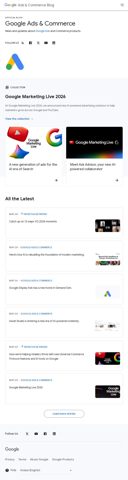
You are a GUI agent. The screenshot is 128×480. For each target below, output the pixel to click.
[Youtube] (46, 43)
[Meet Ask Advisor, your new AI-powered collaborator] (94, 171)
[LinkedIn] (54, 434)
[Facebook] (30, 43)
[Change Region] (46, 470)
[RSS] (23, 43)
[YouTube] (36, 434)
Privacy (10, 459)
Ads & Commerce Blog (36, 5)
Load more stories (64, 413)
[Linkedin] (54, 43)
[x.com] (38, 43)
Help (10, 470)
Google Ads (43, 31)
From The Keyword (33, 214)
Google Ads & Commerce (36, 247)
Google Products (63, 459)
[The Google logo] (12, 449)
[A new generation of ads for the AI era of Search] (33, 171)
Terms (22, 459)
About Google (39, 459)
